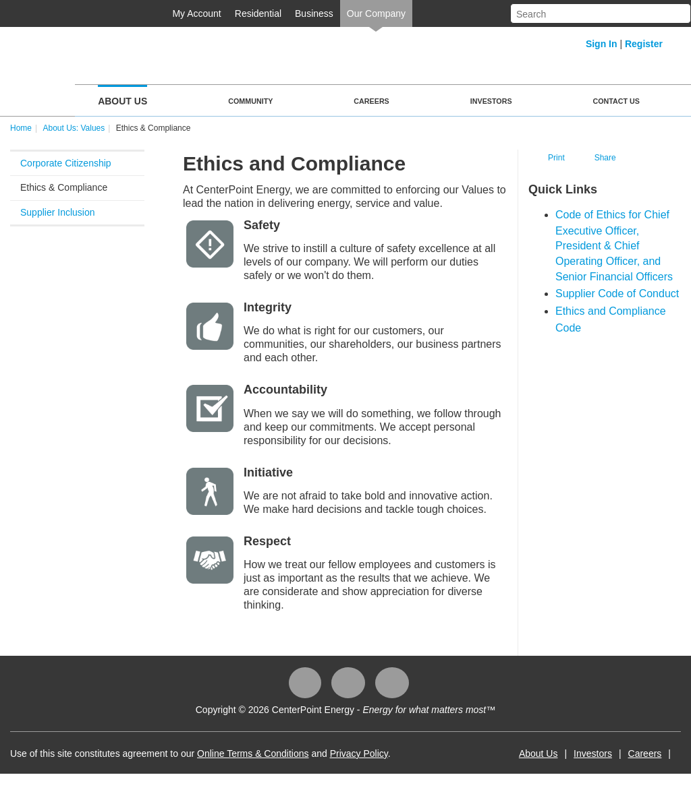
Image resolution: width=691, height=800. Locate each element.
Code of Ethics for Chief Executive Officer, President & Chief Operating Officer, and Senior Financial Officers (614, 245)
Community (250, 101)
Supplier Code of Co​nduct (617, 293)
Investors (491, 101)
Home (21, 128)
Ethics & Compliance (63, 187)
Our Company (376, 13)
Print (556, 157)
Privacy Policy (359, 753)
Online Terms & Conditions (252, 753)
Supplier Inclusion (57, 212)
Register (644, 43)
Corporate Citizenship (65, 163)
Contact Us (616, 101)
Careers (371, 101)
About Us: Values (74, 128)
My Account (196, 13)
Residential (258, 13)
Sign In (601, 43)
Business (314, 13)
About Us (122, 101)
